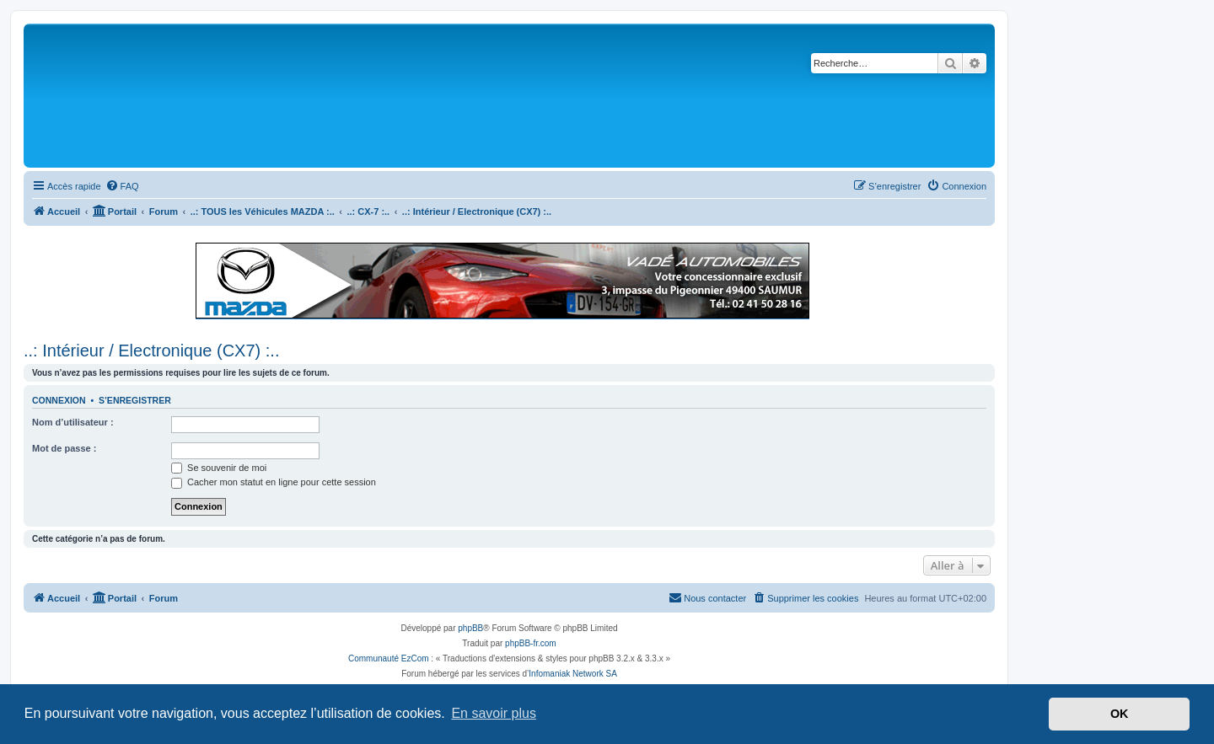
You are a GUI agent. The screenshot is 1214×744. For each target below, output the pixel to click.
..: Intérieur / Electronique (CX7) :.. (151, 350)
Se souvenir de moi (218, 468)
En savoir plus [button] (493, 713)
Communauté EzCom (388, 658)
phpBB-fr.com (530, 643)
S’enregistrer (135, 400)
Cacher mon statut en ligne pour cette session (273, 482)
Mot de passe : (64, 448)
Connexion (59, 400)
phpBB (470, 628)
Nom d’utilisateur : (73, 422)
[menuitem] (122, 186)
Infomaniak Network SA (573, 673)
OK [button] (1119, 713)
